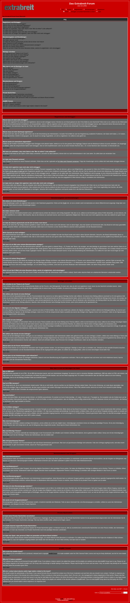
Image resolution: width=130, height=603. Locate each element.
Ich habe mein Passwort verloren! (13, 30)
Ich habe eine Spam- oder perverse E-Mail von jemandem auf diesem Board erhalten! (28, 97)
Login (98, 11)
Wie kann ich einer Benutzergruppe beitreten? (16, 87)
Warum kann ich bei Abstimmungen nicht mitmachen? (19, 63)
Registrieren (100, 9)
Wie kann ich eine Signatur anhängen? (14, 56)
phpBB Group (53, 553)
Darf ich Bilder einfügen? (10, 73)
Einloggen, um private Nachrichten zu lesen (82, 11)
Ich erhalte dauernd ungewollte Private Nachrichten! (18, 96)
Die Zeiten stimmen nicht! (10, 40)
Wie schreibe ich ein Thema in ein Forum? (15, 53)
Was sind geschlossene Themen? (13, 77)
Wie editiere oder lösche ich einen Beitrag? (16, 55)
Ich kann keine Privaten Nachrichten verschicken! (17, 94)
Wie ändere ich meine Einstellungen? (14, 38)
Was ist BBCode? (8, 68)
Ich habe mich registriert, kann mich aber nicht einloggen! (20, 32)
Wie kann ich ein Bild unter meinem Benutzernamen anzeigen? (22, 45)
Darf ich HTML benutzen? (10, 69)
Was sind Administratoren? (11, 83)
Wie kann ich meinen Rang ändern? (13, 46)
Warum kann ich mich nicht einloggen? (14, 24)
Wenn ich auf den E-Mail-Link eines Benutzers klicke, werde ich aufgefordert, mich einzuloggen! (31, 48)
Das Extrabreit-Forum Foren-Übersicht (14, 16)
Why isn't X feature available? (12, 104)
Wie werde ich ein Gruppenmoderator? (14, 89)
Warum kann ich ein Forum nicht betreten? (15, 61)
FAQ (62, 9)
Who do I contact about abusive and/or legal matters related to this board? (25, 106)
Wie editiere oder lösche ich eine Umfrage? (16, 59)
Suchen (68, 9)
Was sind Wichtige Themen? (11, 76)
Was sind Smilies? (8, 71)
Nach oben (6, 128)
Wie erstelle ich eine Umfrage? (12, 58)
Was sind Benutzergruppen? (11, 86)
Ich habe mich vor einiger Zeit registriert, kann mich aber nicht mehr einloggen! (26, 33)
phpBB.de (71, 600)
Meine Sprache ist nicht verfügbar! (13, 43)
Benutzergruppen (89, 9)
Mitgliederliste (77, 9)
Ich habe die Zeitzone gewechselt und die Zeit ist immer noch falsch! (23, 42)
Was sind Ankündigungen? (11, 74)
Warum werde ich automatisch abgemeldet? (16, 27)
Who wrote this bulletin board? (12, 103)
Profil (65, 11)
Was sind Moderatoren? (10, 84)
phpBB (61, 599)
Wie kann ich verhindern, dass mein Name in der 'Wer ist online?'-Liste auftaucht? (27, 28)
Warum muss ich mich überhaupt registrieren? (17, 25)
